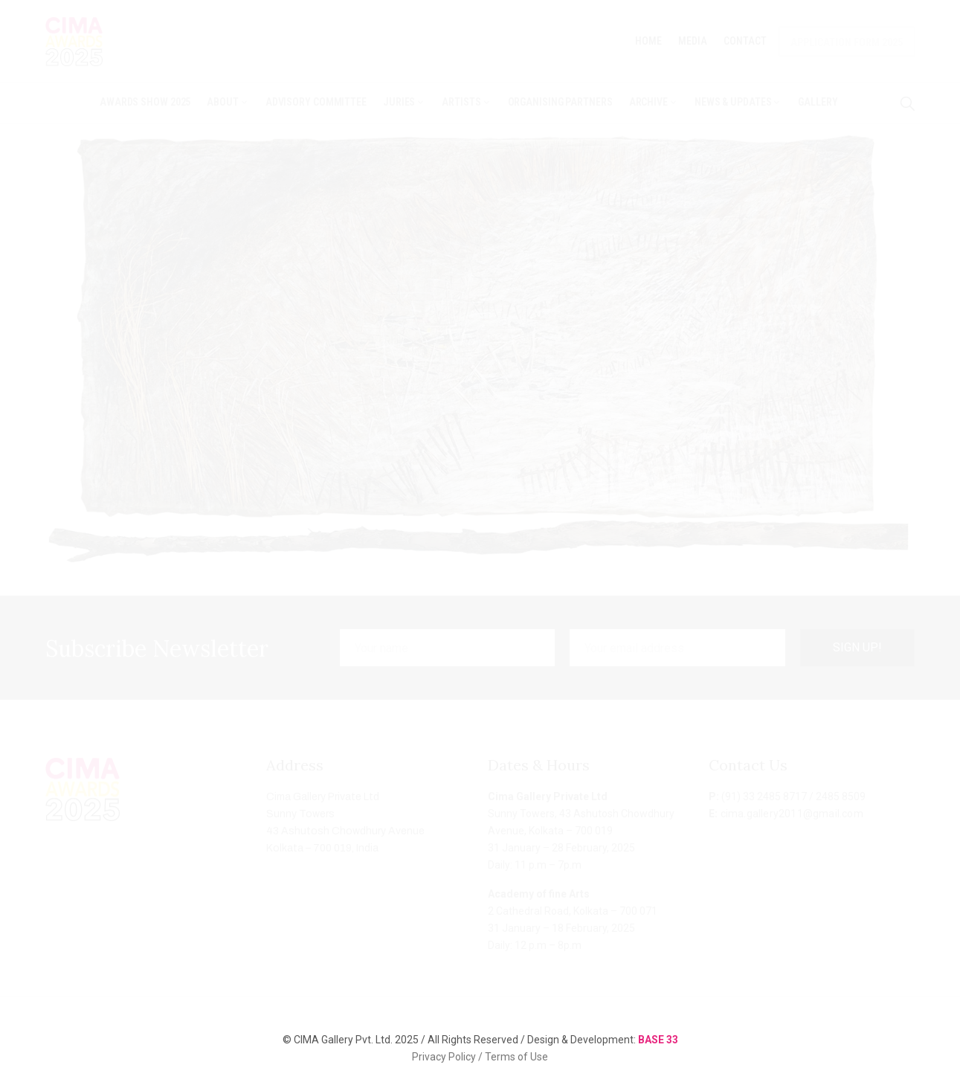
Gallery (817, 102)
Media (692, 41)
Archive (653, 102)
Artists (466, 102)
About (227, 102)
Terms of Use (516, 1057)
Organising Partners (560, 102)
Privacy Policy (445, 1057)
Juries (404, 102)
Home (648, 41)
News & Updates (738, 102)
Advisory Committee (316, 102)
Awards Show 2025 (145, 102)
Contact (745, 41)
